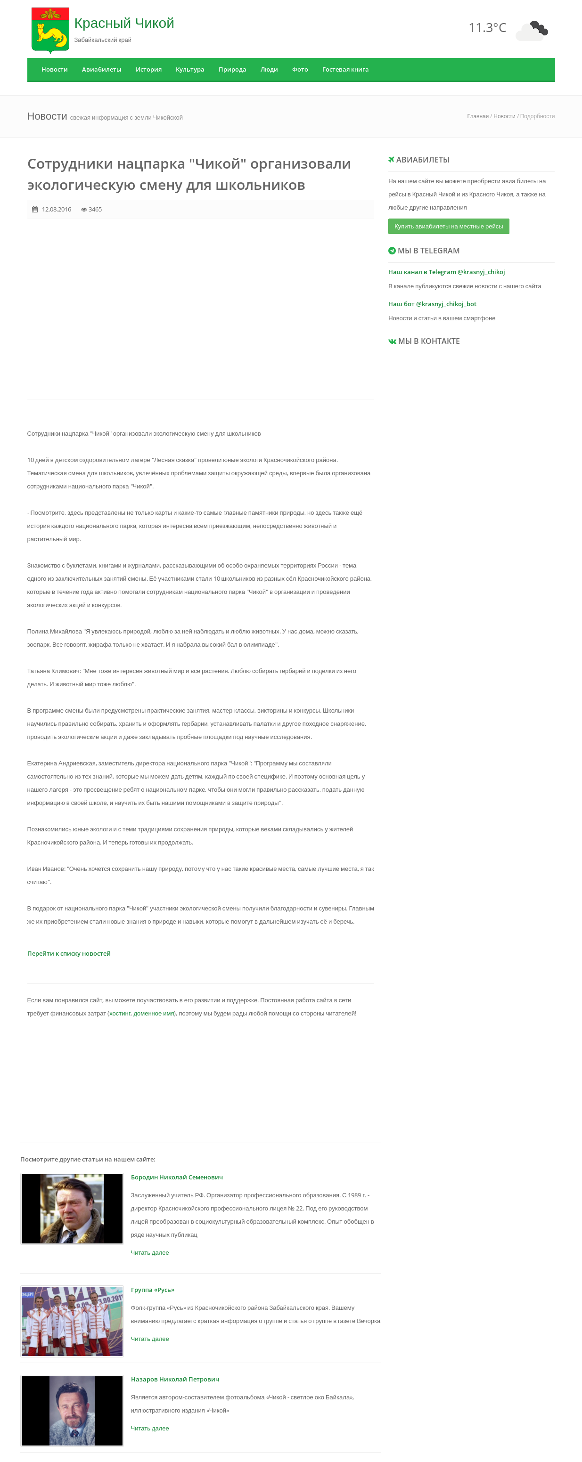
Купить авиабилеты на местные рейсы (448, 226)
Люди (269, 69)
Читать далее (150, 1252)
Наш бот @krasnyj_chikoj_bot (432, 304)
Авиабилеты (102, 69)
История (149, 69)
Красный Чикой (124, 22)
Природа (232, 69)
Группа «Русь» (152, 1289)
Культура (190, 69)
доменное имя (153, 1013)
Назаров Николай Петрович (175, 1379)
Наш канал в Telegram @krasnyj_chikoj (446, 272)
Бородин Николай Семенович (177, 1177)
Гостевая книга (345, 69)
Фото (300, 69)
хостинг (120, 1013)
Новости (54, 69)
